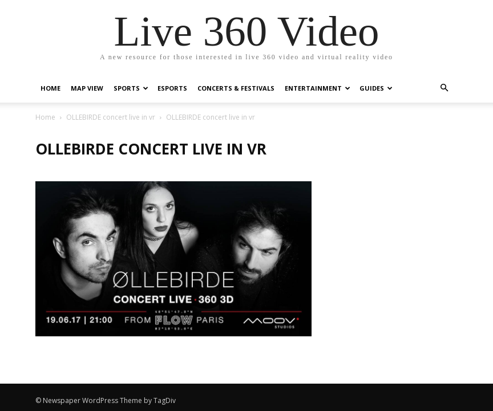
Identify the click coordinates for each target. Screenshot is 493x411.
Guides (376, 88)
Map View (87, 88)
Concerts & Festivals (235, 88)
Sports (131, 88)
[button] (444, 88)
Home (50, 88)
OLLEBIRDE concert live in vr (110, 117)
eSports (172, 88)
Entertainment (317, 88)
